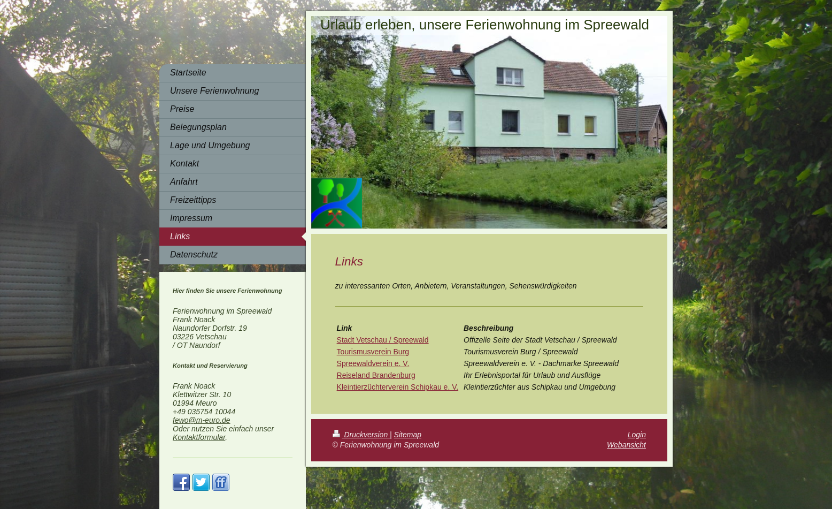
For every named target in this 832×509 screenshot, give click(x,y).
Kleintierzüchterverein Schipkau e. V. (398, 387)
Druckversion (361, 434)
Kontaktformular (199, 437)
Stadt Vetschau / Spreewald (383, 340)
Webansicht (626, 444)
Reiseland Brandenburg (376, 375)
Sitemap (407, 434)
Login (637, 434)
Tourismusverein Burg (373, 351)
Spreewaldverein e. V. (373, 363)
